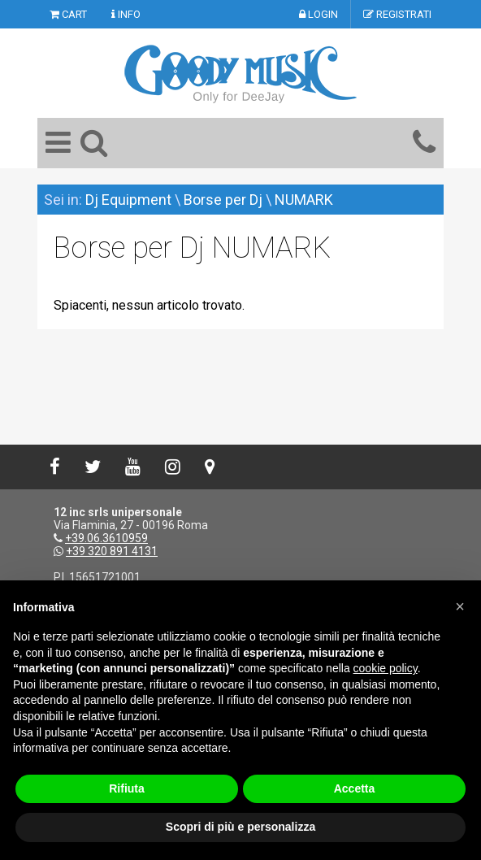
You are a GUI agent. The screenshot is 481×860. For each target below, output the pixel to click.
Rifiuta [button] (127, 788)
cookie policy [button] (385, 668)
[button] (460, 606)
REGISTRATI (397, 14)
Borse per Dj (223, 199)
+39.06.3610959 (106, 538)
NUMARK (304, 199)
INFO (126, 14)
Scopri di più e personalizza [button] (240, 826)
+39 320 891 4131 (112, 551)
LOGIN (318, 14)
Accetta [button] (354, 788)
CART (68, 14)
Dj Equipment (128, 199)
